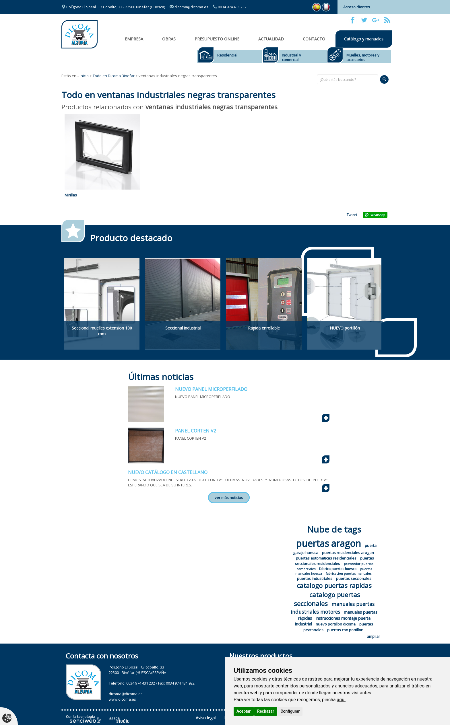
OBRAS (169, 39)
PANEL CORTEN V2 (195, 431)
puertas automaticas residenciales (326, 558)
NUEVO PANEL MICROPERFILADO (211, 389)
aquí (341, 699)
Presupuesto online (217, 39)
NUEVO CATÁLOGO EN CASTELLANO (167, 472)
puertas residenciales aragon (348, 552)
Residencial (227, 55)
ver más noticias (229, 497)
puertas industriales (314, 578)
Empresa (134, 39)
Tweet (352, 214)
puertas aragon (328, 543)
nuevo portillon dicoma (336, 624)
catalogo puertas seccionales (327, 599)
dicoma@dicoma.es (189, 6)
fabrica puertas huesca (337, 568)
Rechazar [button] (265, 711)
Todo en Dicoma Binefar (114, 75)
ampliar (373, 636)
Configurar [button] (290, 711)
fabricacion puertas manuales (348, 573)
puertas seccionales (353, 578)
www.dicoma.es (122, 699)
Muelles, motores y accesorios (362, 57)
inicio (84, 75)
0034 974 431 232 (230, 6)
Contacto (314, 39)
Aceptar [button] (243, 711)
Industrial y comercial (291, 57)
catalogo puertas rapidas (334, 585)
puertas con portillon (345, 629)
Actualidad (271, 39)
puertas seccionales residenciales (334, 561)
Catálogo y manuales (363, 39)
